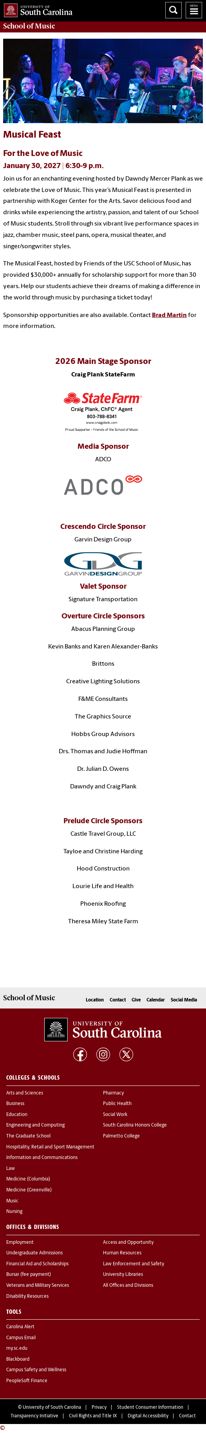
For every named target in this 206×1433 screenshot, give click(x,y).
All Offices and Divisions (128, 1285)
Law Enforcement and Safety (133, 1264)
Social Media (184, 1000)
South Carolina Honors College (135, 1125)
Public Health (117, 1104)
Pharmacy (113, 1093)
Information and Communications (42, 1157)
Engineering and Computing (35, 1125)
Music (12, 1201)
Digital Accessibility (148, 1416)
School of (29, 26)
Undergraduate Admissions (34, 1253)
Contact (118, 1000)
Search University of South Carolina (173, 10)
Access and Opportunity (128, 1242)
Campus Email (21, 1338)
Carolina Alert (20, 1327)
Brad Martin (169, 315)
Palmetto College (121, 1136)
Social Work (115, 1114)
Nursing (14, 1211)
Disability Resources (27, 1296)
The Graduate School (28, 1136)
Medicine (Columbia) (28, 1179)
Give (136, 1000)
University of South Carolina (52, 1407)
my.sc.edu (16, 1348)
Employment (20, 1242)
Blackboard (17, 1359)
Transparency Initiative (34, 1416)
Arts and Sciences (24, 1093)
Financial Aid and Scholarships (37, 1264)
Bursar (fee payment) (28, 1274)
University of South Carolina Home (36, 9)
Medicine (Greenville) (29, 1190)
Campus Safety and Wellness (36, 1370)
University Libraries (123, 1274)
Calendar (155, 1000)
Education (16, 1114)
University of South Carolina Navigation (194, 10)
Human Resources (122, 1253)
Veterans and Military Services (37, 1285)
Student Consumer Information (150, 1407)
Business (15, 1104)
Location (95, 1000)
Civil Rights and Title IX (93, 1416)
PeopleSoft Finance (26, 1381)
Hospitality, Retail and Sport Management (50, 1147)
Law (10, 1168)
